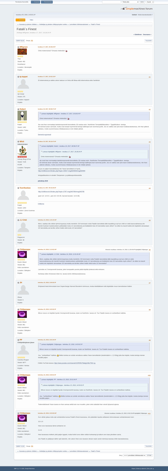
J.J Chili (23, 220)
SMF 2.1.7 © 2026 (19, 468)
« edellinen (137, 34)
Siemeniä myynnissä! (44, 134)
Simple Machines (30, 468)
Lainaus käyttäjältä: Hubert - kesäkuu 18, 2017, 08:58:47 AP (60, 146)
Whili (22, 142)
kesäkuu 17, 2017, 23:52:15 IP (46, 76)
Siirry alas (20, 40)
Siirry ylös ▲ (150, 468)
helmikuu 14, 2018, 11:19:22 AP (47, 249)
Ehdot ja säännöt (141, 468)
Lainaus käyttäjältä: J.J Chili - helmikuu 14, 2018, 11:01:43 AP (60, 254)
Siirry (120, 455)
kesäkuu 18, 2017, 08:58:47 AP (47, 109)
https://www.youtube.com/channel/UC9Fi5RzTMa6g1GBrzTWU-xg (74, 363)
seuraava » (147, 34)
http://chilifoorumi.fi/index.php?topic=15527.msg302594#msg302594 (61, 171)
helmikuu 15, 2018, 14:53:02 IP (47, 309)
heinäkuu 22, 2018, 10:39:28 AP (47, 413)
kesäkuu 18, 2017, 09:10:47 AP (47, 141)
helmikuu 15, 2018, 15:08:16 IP (47, 375)
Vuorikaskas (25, 188)
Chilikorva (41, 204)
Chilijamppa (25, 249)
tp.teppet (23, 77)
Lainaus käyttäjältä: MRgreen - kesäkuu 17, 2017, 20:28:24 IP (60, 113)
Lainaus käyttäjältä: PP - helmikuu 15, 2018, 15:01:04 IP (59, 379)
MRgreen (24, 47)
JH (21, 283)
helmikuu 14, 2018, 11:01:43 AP (47, 220)
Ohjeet (133, 468)
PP (21, 340)
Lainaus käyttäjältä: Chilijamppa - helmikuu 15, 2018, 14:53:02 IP (61, 344)
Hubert (23, 109)
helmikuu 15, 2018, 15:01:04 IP (47, 339)
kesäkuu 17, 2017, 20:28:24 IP (46, 47)
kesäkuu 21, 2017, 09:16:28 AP (47, 187)
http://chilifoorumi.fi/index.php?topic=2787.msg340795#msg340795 (61, 191)
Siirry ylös (20, 446)
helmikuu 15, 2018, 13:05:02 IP (47, 282)
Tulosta (148, 40)
